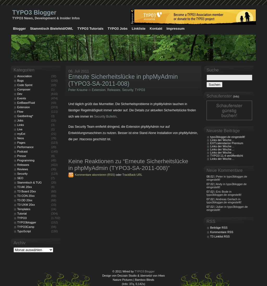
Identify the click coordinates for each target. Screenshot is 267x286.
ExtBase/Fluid (26, 102)
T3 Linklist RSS (220, 236)
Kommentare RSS (221, 232)
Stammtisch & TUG (29, 182)
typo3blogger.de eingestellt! (227, 136)
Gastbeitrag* (25, 116)
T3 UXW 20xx (26, 204)
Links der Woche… (222, 140)
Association (24, 76)
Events (21, 98)
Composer (24, 89)
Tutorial (22, 213)
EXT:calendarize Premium (226, 143)
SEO (20, 178)
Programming (25, 160)
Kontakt (156, 29)
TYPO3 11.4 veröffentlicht (226, 155)
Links (20, 124)
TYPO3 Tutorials (90, 29)
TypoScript (24, 231)
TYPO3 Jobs (118, 29)
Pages (21, 142)
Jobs (20, 120)
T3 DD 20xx (24, 200)
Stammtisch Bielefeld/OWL (51, 29)
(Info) (236, 96)
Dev (19, 93)
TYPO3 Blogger (34, 12)
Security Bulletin (105, 116)
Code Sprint (24, 85)
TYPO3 (140, 90)
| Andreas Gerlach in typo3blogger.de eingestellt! (224, 201)
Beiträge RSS (219, 227)
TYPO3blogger (26, 222)
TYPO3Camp (25, 226)
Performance (25, 147)
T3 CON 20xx (26, 195)
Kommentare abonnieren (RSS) (95, 174)
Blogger (19, 29)
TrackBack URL (132, 174)
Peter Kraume (78, 90)
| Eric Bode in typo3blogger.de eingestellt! (224, 193)
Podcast (22, 151)
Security (127, 90)
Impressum (175, 29)
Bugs (20, 80)
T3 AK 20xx (24, 186)
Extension (99, 90)
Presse (21, 155)
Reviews (22, 169)
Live (19, 129)
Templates (23, 209)
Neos (20, 138)
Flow (20, 111)
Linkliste (138, 29)
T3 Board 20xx (26, 191)
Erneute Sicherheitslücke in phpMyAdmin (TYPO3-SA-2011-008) (123, 80)
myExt (21, 133)
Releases (113, 90)
